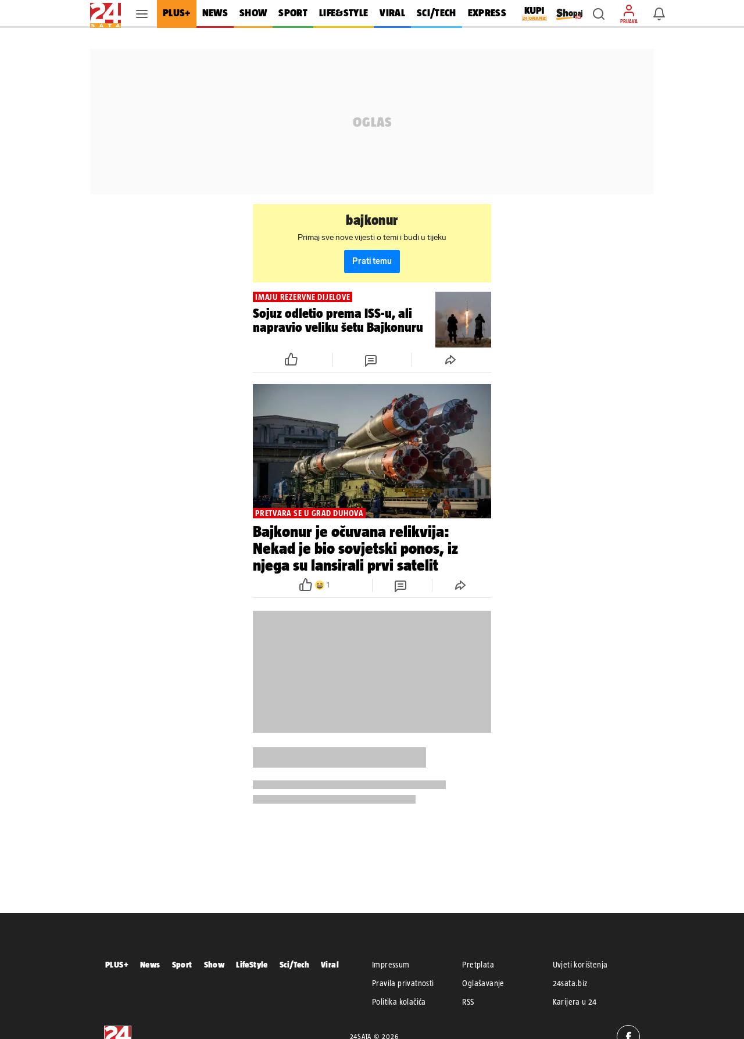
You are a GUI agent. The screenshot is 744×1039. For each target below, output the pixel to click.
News (150, 964)
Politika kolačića (399, 1001)
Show (214, 964)
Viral (330, 964)
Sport (182, 964)
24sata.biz (570, 983)
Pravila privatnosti (403, 983)
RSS (468, 1001)
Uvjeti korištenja (580, 964)
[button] (598, 14)
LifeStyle (252, 964)
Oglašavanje (483, 983)
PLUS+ (116, 964)
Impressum (391, 964)
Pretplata (478, 964)
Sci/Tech (294, 964)
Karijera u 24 (575, 1001)
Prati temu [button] (372, 261)
